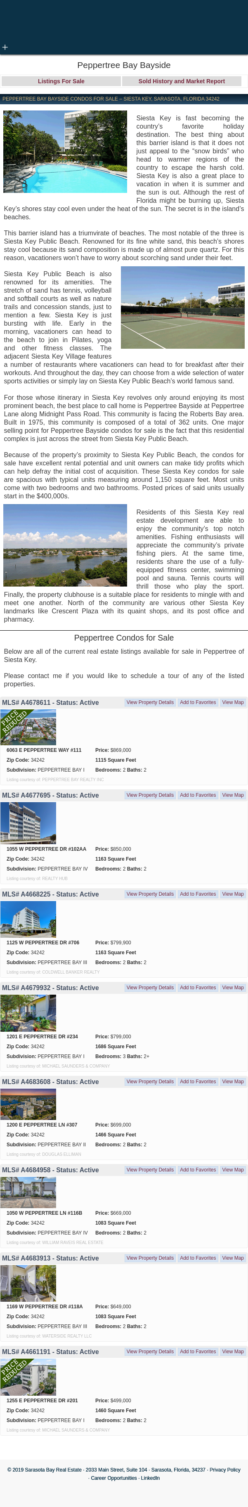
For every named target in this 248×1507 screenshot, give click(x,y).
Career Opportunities (114, 1478)
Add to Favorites (198, 702)
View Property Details (150, 702)
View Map (233, 702)
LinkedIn (150, 1478)
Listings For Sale (61, 81)
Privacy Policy (225, 1470)
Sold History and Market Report (182, 81)
